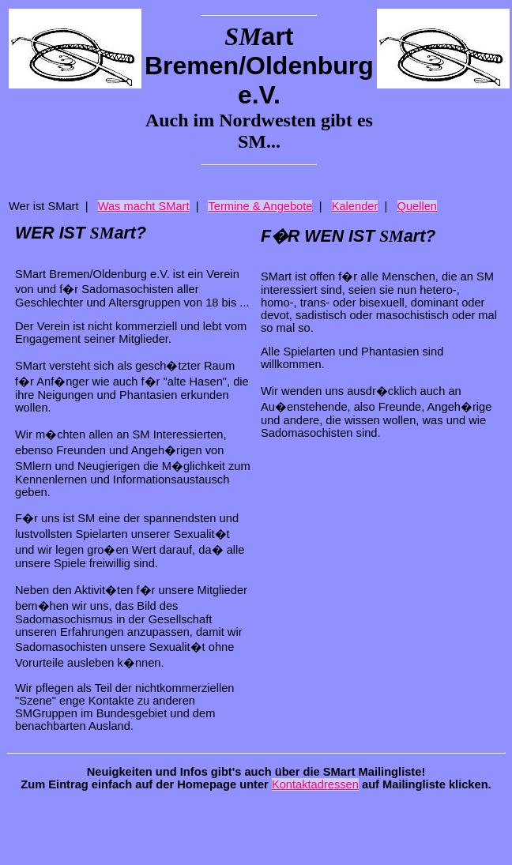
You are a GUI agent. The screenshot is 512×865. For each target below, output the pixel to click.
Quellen (417, 206)
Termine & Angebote (260, 206)
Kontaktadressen (315, 784)
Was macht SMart (144, 206)
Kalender (355, 206)
